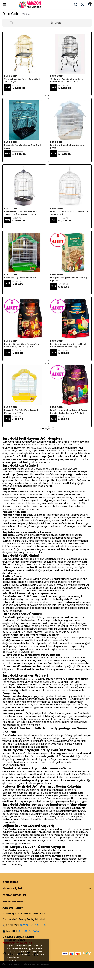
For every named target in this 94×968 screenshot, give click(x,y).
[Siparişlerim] (82, 4)
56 (44, 925)
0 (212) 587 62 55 (30, 925)
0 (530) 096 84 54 (28, 931)
